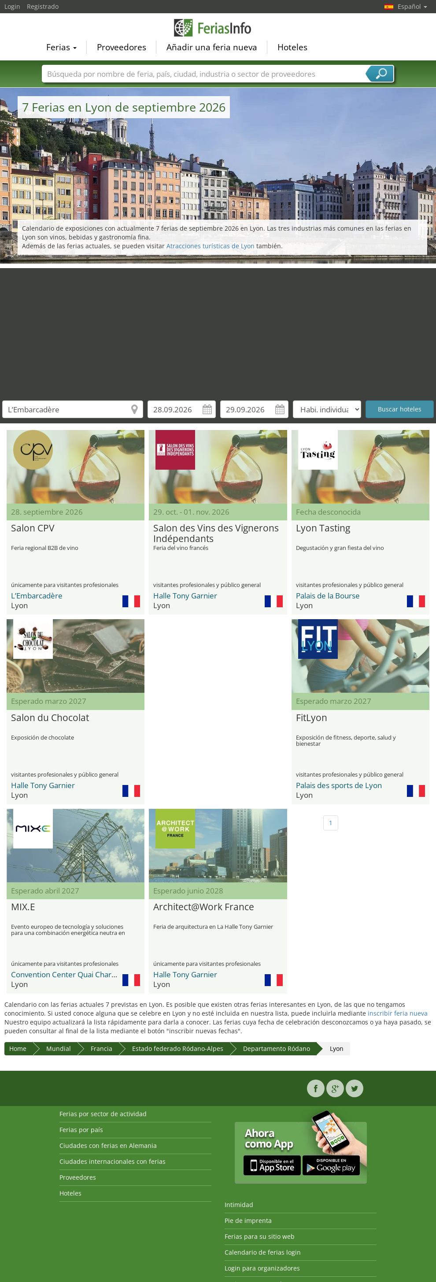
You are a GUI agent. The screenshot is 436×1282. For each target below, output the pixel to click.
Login (12, 6)
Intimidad (239, 1204)
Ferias (61, 46)
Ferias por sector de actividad (103, 1114)
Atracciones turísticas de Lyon (210, 246)
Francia (101, 1048)
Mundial (58, 1048)
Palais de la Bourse (328, 596)
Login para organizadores (262, 1268)
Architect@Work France (203, 907)
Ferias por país (81, 1129)
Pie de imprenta (248, 1220)
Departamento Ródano (276, 1048)
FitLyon (311, 718)
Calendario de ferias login (263, 1252)
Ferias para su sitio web (260, 1236)
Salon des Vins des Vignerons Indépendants (216, 534)
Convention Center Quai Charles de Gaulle (83, 974)
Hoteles (292, 46)
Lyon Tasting (323, 528)
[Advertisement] (218, 330)
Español (412, 6)
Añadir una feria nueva (211, 46)
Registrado (43, 6)
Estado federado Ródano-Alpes (177, 1048)
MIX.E (23, 907)
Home (17, 1048)
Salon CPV (33, 528)
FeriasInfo (218, 27)
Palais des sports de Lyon (339, 785)
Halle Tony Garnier (185, 596)
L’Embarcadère (37, 596)
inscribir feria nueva (398, 1013)
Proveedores (121, 46)
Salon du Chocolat (50, 718)
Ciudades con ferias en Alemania (108, 1145)
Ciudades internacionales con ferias (112, 1161)
